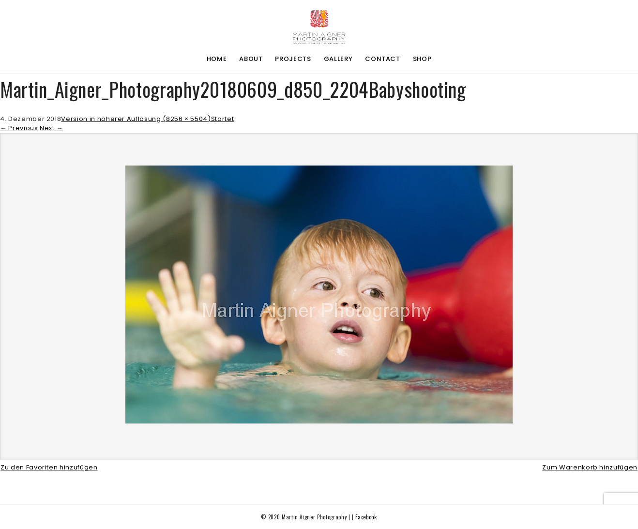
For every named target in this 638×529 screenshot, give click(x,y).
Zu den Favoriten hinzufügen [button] (49, 467)
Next (51, 128)
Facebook (366, 517)
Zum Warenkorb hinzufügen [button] (590, 467)
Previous (19, 128)
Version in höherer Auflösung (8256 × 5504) (136, 118)
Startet (222, 118)
